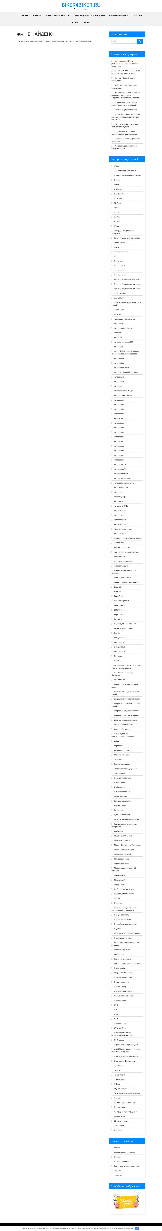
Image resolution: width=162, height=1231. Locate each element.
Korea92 (117, 247)
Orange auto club (120, 270)
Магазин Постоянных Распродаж (127, 845)
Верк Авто (118, 614)
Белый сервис (119, 605)
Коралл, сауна (120, 805)
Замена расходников (122, 764)
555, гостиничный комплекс (125, 171)
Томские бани (119, 1079)
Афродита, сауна (121, 566)
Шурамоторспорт (121, 1121)
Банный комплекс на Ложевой (126, 582)
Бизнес (87, 22)
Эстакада (118, 1130)
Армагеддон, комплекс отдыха (126, 552)
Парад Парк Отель (121, 915)
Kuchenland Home (121, 252)
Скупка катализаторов (123, 991)
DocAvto (117, 208)
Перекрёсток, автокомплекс (125, 924)
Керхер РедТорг (120, 796)
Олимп (117, 898)
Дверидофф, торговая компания (127, 699)
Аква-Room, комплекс (122, 529)
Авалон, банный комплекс (124, 319)
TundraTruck (119, 310)
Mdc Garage (118, 261)
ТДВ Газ (117, 1070)
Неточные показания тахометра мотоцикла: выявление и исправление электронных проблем (125, 95)
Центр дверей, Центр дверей (125, 1112)
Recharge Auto (119, 275)
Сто (115, 1010)
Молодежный (119, 875)
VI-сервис (118, 314)
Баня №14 (118, 587)
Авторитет (118, 386)
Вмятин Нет (119, 619)
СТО (116, 1005)
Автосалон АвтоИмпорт (123, 391)
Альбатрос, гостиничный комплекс (128, 538)
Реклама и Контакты (122, 950)
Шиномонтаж (119, 1116)
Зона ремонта (119, 773)
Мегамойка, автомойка (123, 854)
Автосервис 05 (120, 464)
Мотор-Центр (119, 884)
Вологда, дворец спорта (123, 628)
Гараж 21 (117, 661)
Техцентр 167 (119, 1075)
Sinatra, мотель (120, 293)
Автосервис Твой (121, 474)
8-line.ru (117, 180)
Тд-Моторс (118, 1066)
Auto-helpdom (119, 194)
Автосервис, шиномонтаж (124, 483)
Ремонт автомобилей (122, 959)
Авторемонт (119, 377)
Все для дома (119, 642)
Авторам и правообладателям (126, 372)
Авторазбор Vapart (121, 368)
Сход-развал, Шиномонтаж (125, 1061)
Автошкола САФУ (121, 506)
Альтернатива (119, 543)
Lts (115, 256)
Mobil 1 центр (119, 265)
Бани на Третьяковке (122, 578)
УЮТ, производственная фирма (127, 1093)
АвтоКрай (118, 333)
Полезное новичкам (119, 15)
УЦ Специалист (120, 1089)
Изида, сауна (119, 782)
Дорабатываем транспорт (58, 15)
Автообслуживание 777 (123, 342)
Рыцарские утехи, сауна (123, 973)
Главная (24, 15)
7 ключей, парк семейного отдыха (127, 175)
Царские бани (119, 1107)
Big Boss (117, 203)
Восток (117, 633)
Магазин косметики (122, 840)
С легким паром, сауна (123, 977)
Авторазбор (119, 358)
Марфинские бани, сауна (124, 850)
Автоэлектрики (120, 524)
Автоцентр (118, 501)
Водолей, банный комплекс (125, 624)
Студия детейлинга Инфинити (126, 1056)
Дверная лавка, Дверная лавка (126, 711)
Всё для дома (119, 638)
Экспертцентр (119, 1125)
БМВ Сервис (119, 610)
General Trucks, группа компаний (127, 238)
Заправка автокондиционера (125, 769)
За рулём (118, 759)
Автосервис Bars (120, 469)
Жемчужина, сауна (121, 750)
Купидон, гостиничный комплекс (127, 819)
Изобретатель (119, 787)
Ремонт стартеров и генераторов (127, 963)
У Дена (117, 1084)
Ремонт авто (119, 954)
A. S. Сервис (118, 189)
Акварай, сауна (120, 533)
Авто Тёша (118, 323)
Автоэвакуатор (120, 510)
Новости (37, 15)
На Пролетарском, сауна (124, 889)
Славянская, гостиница (123, 996)
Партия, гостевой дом (122, 919)
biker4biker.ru (81, 4)
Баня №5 (117, 591)
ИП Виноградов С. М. (122, 792)
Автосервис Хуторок (122, 478)
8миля (116, 184)
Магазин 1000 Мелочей (123, 836)
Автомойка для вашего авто (125, 110)
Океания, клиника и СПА (124, 894)
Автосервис (119, 400)
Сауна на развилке (121, 982)
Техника (75, 22)
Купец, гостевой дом (122, 815)
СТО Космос (119, 1040)
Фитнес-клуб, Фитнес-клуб (124, 1102)
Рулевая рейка (120, 968)
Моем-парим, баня (121, 863)
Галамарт (118, 656)
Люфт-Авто (118, 831)
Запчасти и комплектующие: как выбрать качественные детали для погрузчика (125, 117)
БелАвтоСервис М (121, 601)
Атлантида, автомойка (123, 561)
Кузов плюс (118, 810)
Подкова (117, 929)
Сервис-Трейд (120, 987)
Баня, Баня (118, 596)
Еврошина (118, 746)
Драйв (116, 741)
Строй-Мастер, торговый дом (126, 1044)
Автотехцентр (119, 497)
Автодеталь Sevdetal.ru (123, 328)
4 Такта (117, 166)
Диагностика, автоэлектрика (125, 720)
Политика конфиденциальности (127, 933)
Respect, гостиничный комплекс (126, 279)
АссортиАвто (119, 557)
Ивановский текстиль (122, 778)
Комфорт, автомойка (122, 801)
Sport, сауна (119, 298)
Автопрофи (118, 346)
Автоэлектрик (119, 515)
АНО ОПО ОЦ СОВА (122, 547)
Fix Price (117, 212)
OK (137, 1228)
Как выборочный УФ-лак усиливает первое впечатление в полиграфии (124, 63)
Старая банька (120, 1000)
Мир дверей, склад (121, 859)
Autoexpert (118, 198)
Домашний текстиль (122, 729)
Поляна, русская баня (122, 938)
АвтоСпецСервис (121, 487)
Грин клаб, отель (120, 680)
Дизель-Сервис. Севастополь (126, 724)
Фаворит (117, 1098)
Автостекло (118, 492)
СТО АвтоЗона (120, 1028)
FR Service (118, 226)
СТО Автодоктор (120, 1023)
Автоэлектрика (120, 520)
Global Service (119, 242)
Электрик (137, 15)
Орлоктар (118, 903)
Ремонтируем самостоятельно (90, 15)
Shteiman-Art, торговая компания (127, 284)
